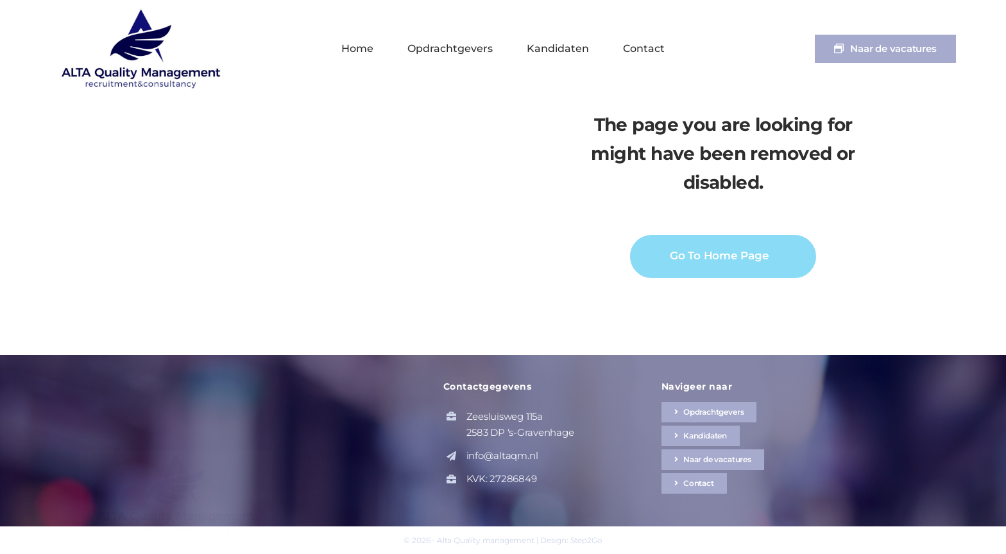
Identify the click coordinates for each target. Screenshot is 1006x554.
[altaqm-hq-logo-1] (143, 11)
